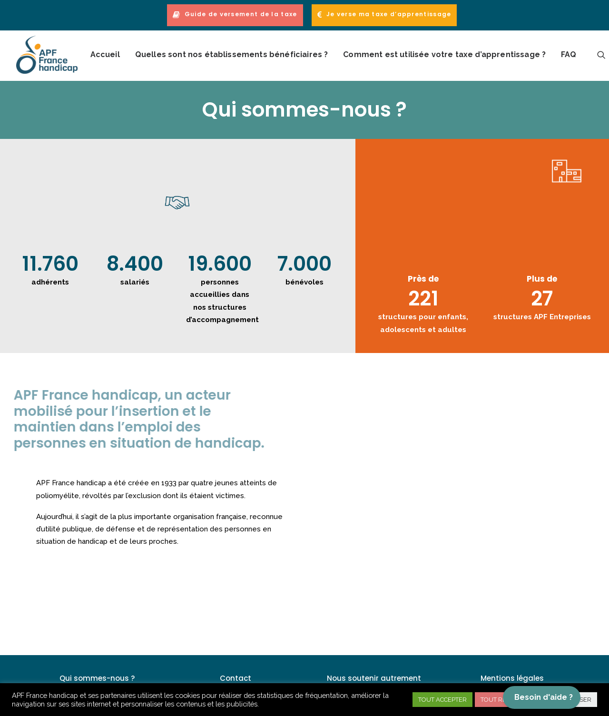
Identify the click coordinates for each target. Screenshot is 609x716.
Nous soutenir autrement (374, 678)
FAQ (568, 54)
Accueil (105, 54)
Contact (235, 678)
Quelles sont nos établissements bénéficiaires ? (231, 54)
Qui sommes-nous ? (97, 678)
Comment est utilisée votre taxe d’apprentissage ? (444, 54)
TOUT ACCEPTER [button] (442, 699)
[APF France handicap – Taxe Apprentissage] (47, 55)
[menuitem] (236, 15)
